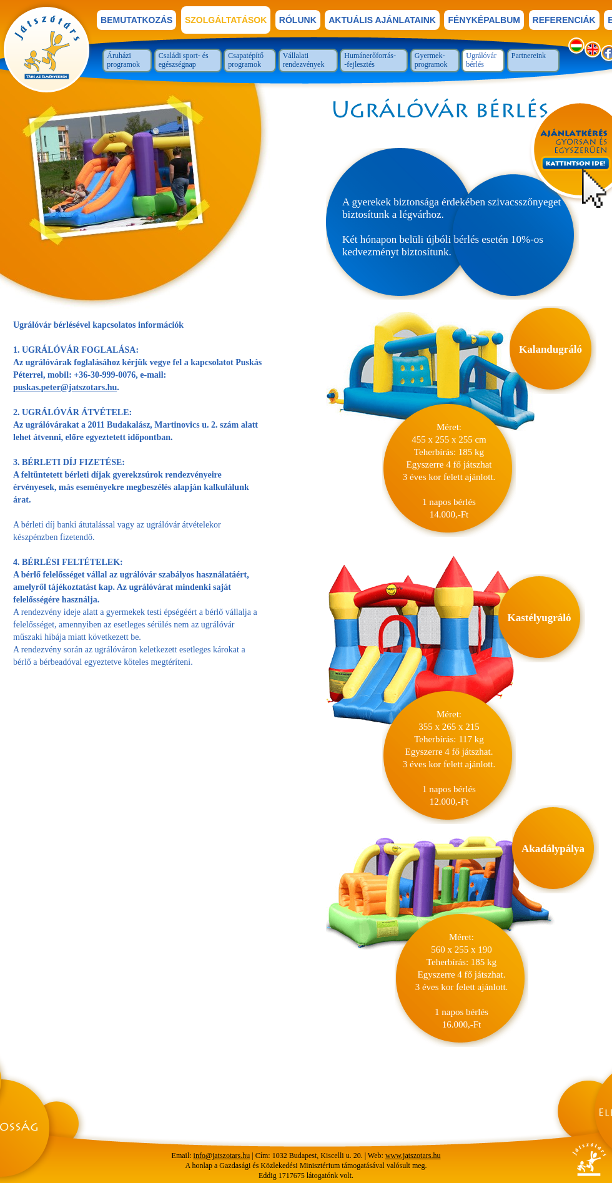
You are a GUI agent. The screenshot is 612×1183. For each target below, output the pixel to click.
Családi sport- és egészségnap (184, 60)
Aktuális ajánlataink (382, 20)
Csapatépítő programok (246, 60)
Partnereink (528, 55)
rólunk (298, 20)
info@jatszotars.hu (222, 1155)
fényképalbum (484, 20)
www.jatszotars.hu (413, 1155)
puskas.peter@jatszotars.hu (65, 387)
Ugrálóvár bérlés (481, 60)
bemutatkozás (136, 20)
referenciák (564, 20)
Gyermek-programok (431, 60)
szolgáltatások (226, 20)
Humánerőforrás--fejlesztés (370, 60)
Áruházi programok (123, 60)
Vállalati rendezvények (304, 60)
